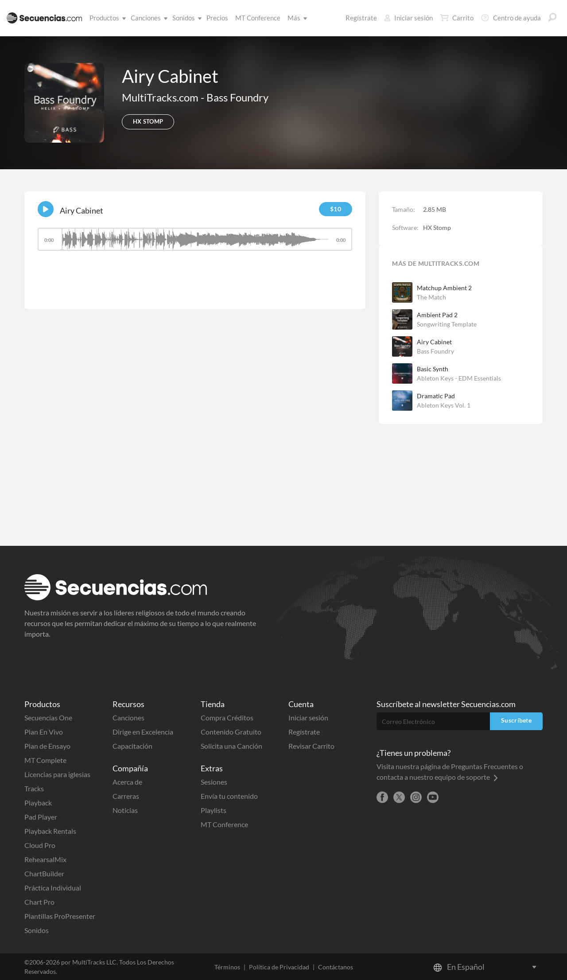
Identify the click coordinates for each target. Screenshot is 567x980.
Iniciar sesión (408, 18)
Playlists (213, 810)
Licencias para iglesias (57, 774)
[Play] (46, 209)
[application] (195, 243)
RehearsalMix (45, 859)
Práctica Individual (52, 887)
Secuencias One (48, 717)
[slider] (195, 239)
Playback (38, 802)
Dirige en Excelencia (143, 731)
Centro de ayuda (511, 17)
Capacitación (132, 746)
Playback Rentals (50, 831)
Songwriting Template (447, 324)
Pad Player (40, 817)
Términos (227, 967)
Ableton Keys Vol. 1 (443, 405)
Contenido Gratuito (231, 731)
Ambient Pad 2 (437, 315)
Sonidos (185, 18)
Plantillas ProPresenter (59, 916)
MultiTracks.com (161, 97)
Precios (217, 18)
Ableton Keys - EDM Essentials (459, 378)
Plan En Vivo (43, 731)
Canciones (147, 18)
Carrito (457, 17)
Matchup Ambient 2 (444, 288)
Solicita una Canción (231, 746)
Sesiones (214, 782)
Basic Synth (432, 369)
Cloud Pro (39, 845)
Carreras (126, 796)
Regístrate (361, 18)
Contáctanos (335, 967)
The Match (431, 297)
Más (295, 18)
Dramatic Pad (436, 396)
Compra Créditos (227, 717)
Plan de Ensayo (47, 746)
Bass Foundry (237, 97)
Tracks (34, 788)
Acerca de (127, 782)
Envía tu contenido (229, 796)
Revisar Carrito (311, 746)
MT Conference (257, 18)
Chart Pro (39, 902)
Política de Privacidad (279, 967)
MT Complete (45, 760)
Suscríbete (516, 720)
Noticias (125, 810)
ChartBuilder (44, 873)
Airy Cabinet (434, 342)
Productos (106, 18)
